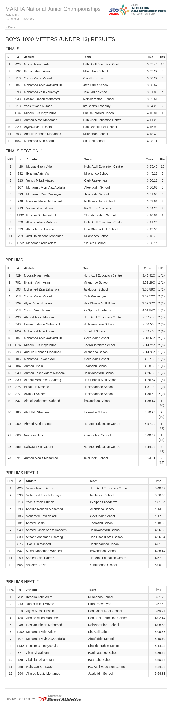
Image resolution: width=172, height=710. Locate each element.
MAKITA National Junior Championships (53, 9)
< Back (10, 27)
